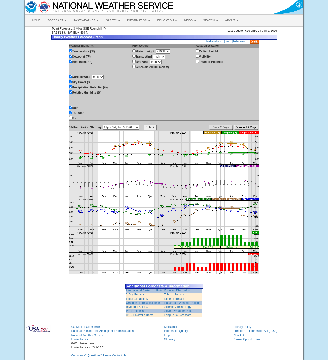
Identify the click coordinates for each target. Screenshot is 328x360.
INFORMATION (138, 20)
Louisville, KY (79, 339)
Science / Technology (177, 307)
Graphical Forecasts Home (143, 303)
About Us (239, 335)
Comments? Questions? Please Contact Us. (99, 355)
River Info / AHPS (137, 307)
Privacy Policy (242, 327)
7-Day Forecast (136, 294)
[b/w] (227, 41)
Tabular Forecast (175, 294)
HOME (36, 20)
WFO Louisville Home (140, 315)
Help (167, 335)
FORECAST (57, 20)
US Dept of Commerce (85, 327)
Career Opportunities (247, 339)
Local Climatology (137, 298)
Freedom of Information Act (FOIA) (255, 331)
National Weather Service (87, 335)
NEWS (190, 20)
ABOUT (231, 20)
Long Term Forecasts (177, 315)
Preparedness (135, 311)
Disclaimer (170, 327)
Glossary (169, 339)
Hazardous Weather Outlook (182, 303)
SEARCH (210, 20)
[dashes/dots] (213, 41)
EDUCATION (167, 20)
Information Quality (176, 331)
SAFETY (113, 20)
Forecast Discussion (177, 290)
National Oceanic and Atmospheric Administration (102, 331)
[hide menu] (239, 41)
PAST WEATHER (86, 20)
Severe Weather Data (178, 311)
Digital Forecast (174, 298)
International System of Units (144, 290)
